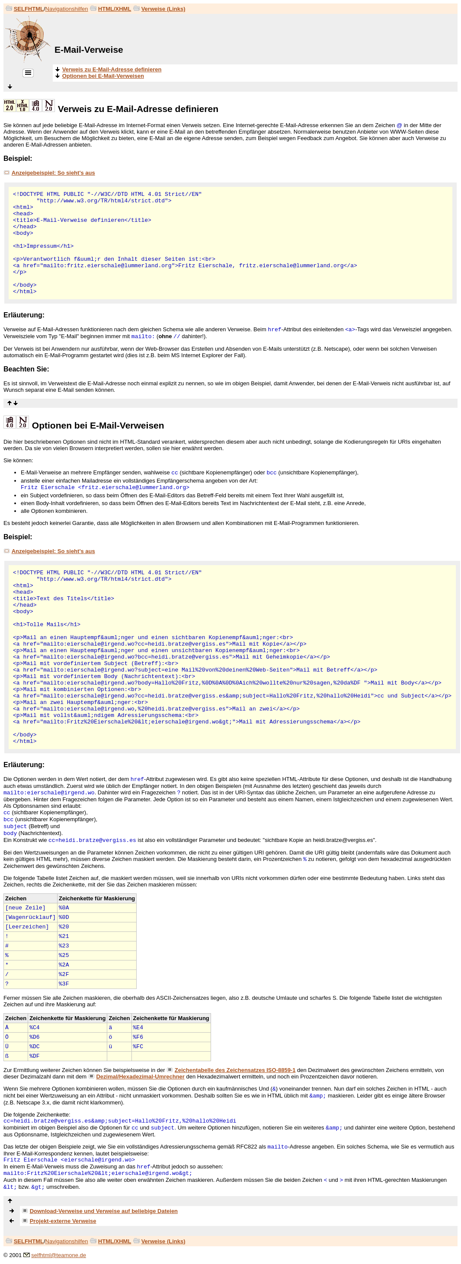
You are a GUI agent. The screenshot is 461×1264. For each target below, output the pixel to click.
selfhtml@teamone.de (58, 1255)
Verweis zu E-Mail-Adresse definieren (138, 109)
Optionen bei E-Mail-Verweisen (98, 425)
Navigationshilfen (66, 9)
